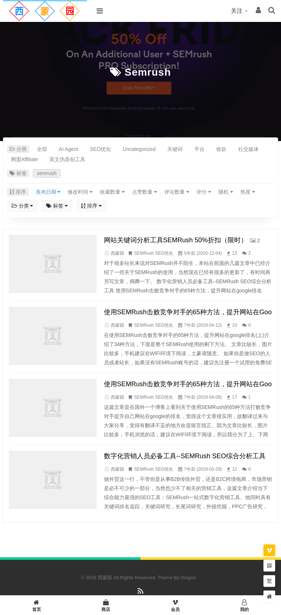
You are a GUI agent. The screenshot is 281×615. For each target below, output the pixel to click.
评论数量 (176, 192)
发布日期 (48, 192)
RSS (141, 594)
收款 (221, 149)
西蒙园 (117, 253)
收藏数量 (112, 192)
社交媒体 (248, 149)
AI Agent (68, 149)
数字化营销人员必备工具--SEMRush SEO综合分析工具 (185, 456)
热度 (247, 192)
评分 (203, 192)
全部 (42, 149)
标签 (57, 206)
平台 (199, 149)
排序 (91, 206)
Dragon (188, 577)
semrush (147, 72)
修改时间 (80, 192)
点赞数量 (144, 192)
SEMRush (144, 253)
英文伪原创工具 (67, 159)
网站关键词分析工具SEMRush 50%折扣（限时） (175, 240)
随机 (225, 192)
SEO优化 (100, 149)
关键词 (175, 149)
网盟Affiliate (24, 159)
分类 (22, 206)
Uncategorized (139, 149)
